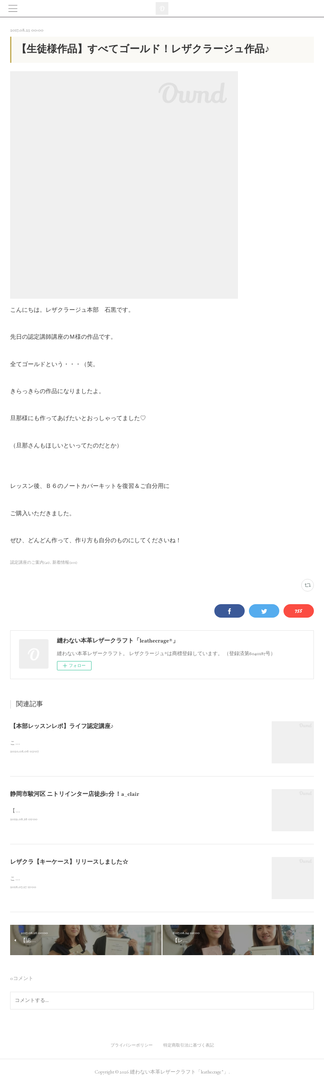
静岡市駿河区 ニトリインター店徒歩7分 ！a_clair (74, 795)
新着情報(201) (65, 562)
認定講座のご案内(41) (30, 562)
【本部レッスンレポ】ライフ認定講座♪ (61, 726)
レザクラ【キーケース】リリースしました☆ (69, 863)
